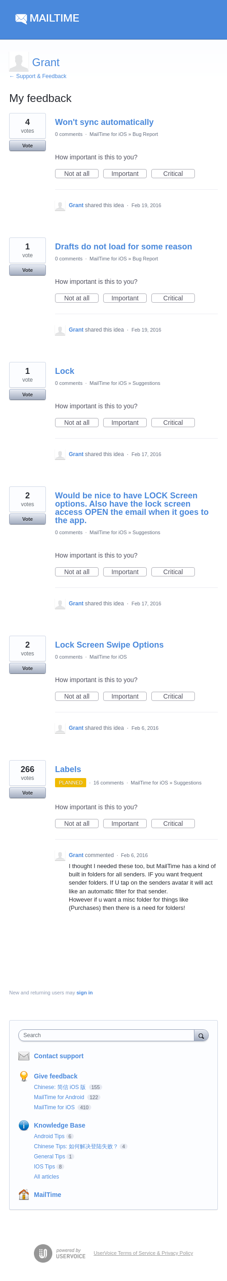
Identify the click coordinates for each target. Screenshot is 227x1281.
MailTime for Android (60, 1097)
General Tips (49, 1156)
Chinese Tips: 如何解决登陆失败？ (76, 1146)
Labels (68, 769)
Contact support (58, 1056)
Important (129, 174)
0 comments (69, 134)
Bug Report (145, 134)
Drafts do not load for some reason (123, 246)
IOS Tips (44, 1166)
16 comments (109, 782)
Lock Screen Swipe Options (109, 644)
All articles (46, 1177)
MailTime (47, 1194)
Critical (179, 174)
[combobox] (108, 1035)
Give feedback (56, 1076)
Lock (64, 371)
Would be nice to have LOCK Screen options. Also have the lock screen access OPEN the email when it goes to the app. (132, 508)
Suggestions (147, 383)
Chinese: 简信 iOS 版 (61, 1087)
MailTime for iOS (108, 134)
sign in (85, 992)
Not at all (81, 174)
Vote (27, 145)
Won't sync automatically (104, 122)
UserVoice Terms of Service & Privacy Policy (143, 1253)
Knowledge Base (59, 1125)
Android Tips (49, 1136)
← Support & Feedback (37, 76)
